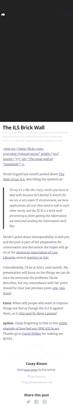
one (55, 288)
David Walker (31, 334)
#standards (39, 140)
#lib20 (47, 136)
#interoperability (35, 136)
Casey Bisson (36, 364)
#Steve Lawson (54, 140)
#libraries (57, 136)
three (6, 293)
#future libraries (12, 136)
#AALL (21, 132)
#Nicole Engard (24, 140)
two (62, 288)
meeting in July (37, 258)
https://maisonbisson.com (37, 382)
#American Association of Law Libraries (46, 132)
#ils (23, 136)
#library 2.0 (9, 140)
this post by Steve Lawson (37, 313)
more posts (30, 369)
